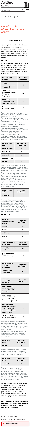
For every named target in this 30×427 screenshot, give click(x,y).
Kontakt (3, 419)
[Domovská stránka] (8, 15)
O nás (3, 417)
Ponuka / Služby (13, 417)
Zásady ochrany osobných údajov (16, 420)
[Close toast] (27, 423)
